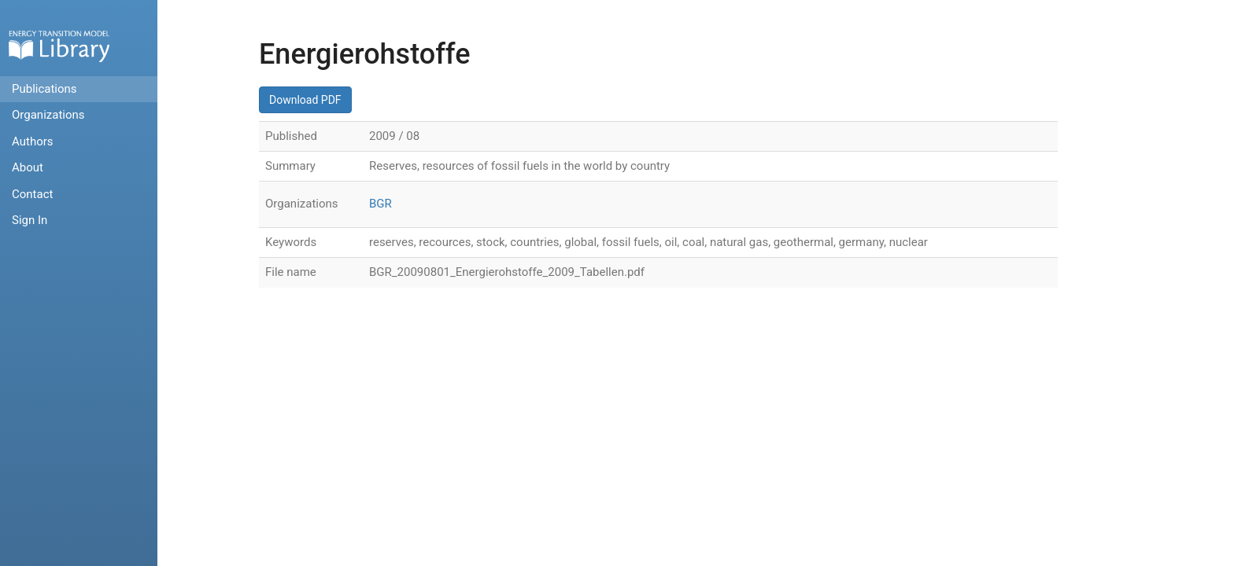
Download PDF (305, 100)
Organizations (48, 115)
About (27, 167)
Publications (44, 89)
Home (59, 46)
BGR (380, 204)
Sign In (29, 220)
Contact (32, 194)
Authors (33, 141)
